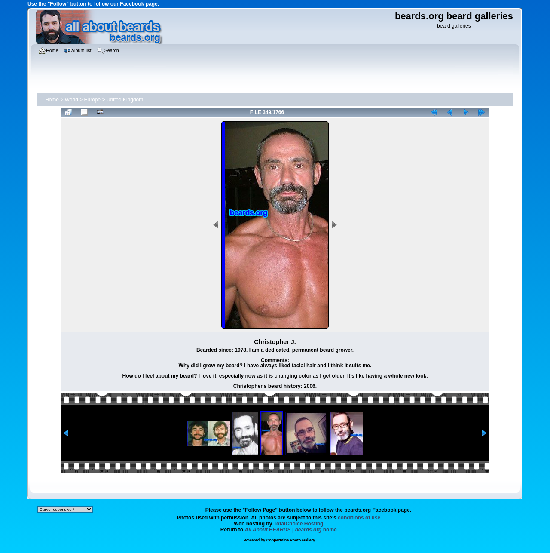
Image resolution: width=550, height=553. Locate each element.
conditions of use (359, 518)
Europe (92, 100)
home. (292, 530)
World (71, 100)
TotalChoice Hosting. (299, 524)
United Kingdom (125, 100)
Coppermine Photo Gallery (290, 540)
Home (52, 100)
